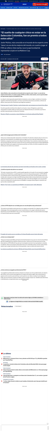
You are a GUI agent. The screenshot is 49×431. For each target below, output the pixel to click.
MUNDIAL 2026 (9, 7)
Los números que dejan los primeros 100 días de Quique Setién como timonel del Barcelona (23, 249)
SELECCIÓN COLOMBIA (34, 7)
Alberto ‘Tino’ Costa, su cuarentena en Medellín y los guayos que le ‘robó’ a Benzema (21, 184)
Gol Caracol (3, 28)
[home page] (6, 1)
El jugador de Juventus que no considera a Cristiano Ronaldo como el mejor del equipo (22, 234)
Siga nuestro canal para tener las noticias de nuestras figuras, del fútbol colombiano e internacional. (22, 298)
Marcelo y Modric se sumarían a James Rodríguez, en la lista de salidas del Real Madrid (22, 114)
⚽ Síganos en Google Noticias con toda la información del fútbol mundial (24, 301)
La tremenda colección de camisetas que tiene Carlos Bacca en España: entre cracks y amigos (23, 166)
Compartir (45, 58)
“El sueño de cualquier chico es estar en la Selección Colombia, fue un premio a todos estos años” (23, 28)
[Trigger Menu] (2, 4)
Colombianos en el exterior (8, 379)
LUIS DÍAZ (15, 7)
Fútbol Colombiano (7, 356)
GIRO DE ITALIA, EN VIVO (24, 7)
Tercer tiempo (18, 306)
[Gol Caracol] (8, 54)
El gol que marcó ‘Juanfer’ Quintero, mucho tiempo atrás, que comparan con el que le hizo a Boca (24, 105)
